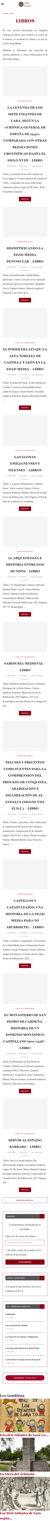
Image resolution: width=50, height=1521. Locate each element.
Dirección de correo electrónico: (20, 1236)
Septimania (10, 1314)
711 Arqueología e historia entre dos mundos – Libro (25, 565)
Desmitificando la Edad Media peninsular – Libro (25, 255)
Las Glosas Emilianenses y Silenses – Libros (25, 463)
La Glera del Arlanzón (17, 1474)
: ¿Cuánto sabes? (25, 1378)
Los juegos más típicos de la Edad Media (22, 1348)
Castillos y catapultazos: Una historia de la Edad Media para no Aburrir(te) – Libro (24, 913)
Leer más (24, 199)
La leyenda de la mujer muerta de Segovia (23, 1359)
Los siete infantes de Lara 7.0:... (24, 1435)
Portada (5, 13)
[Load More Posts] (25, 1200)
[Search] (47, 4)
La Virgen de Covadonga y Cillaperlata (21, 1337)
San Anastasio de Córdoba (16, 1325)
